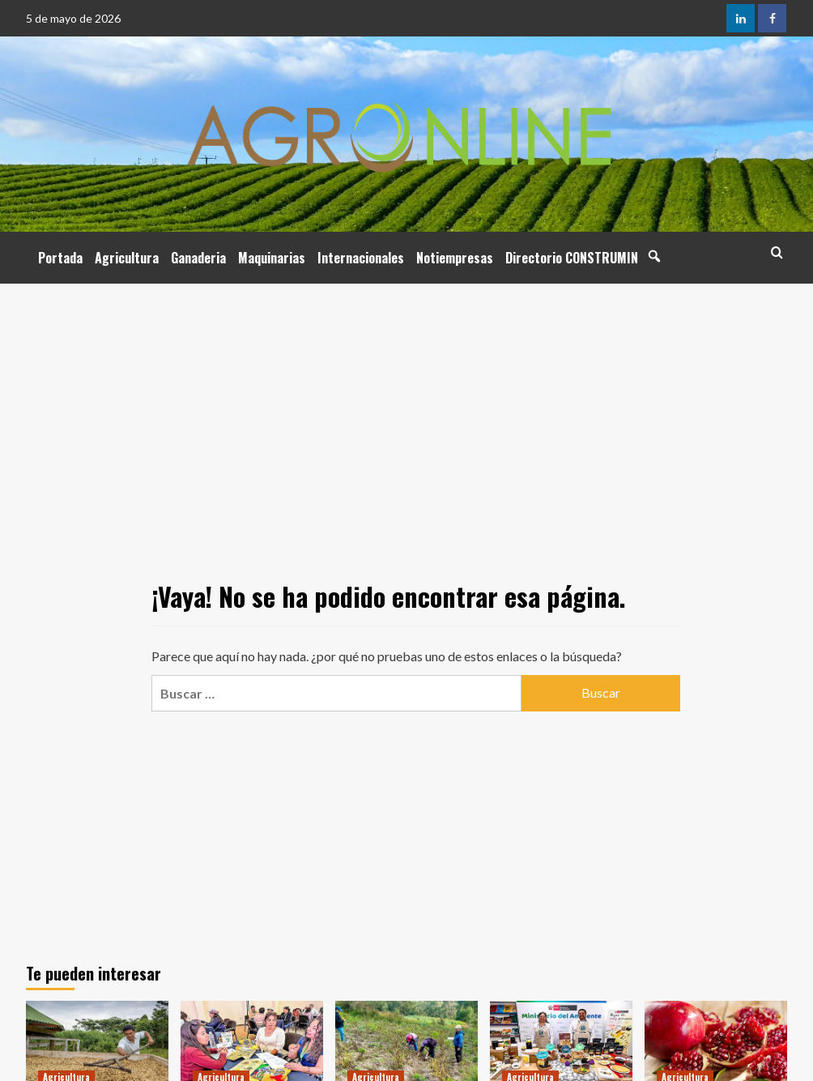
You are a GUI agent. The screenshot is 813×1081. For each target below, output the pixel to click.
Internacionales (360, 257)
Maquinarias (271, 257)
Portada (60, 257)
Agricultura (127, 257)
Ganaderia (198, 257)
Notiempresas (454, 257)
